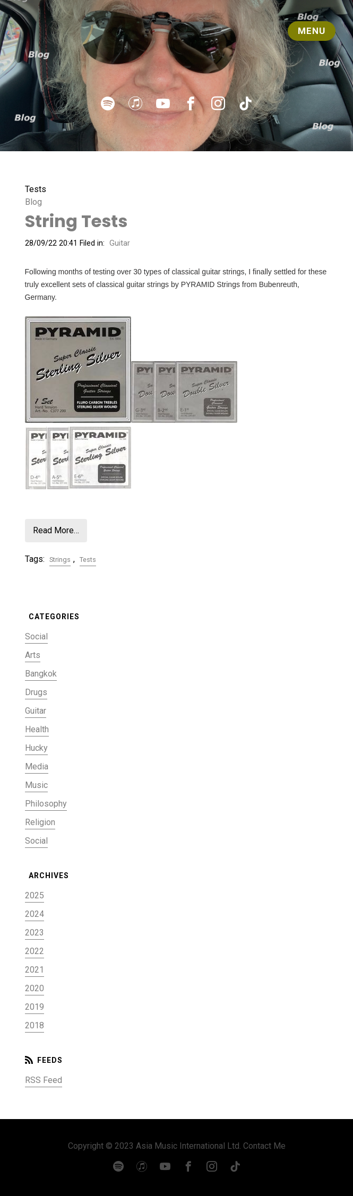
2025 (34, 895)
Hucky (36, 748)
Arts (32, 655)
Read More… (56, 530)
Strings (60, 560)
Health (37, 729)
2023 (34, 933)
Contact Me (264, 1146)
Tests (88, 560)
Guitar (119, 243)
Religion (40, 822)
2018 (34, 1025)
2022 (34, 951)
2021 (34, 970)
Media (36, 766)
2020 (34, 988)
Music (36, 785)
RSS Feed (43, 1080)
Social (36, 636)
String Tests (76, 221)
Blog (33, 202)
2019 (34, 1007)
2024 (34, 914)
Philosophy (46, 804)
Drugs (36, 692)
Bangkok (41, 674)
